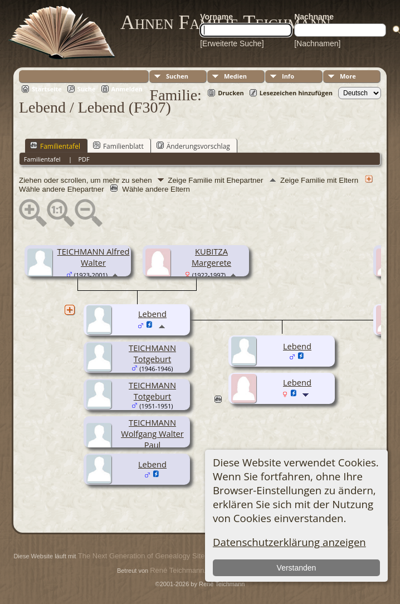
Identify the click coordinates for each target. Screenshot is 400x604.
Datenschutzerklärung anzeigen (289, 542)
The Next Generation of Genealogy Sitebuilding (154, 556)
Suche (86, 89)
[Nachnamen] (317, 43)
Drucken (231, 93)
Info (288, 76)
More (348, 76)
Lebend (152, 464)
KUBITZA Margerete (211, 257)
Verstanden (296, 567)
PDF (83, 159)
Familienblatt (118, 146)
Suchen (177, 76)
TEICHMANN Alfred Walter (93, 257)
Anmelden (127, 89)
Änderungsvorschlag (193, 146)
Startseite (47, 89)
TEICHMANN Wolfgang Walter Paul (152, 433)
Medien (235, 76)
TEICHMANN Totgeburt (152, 353)
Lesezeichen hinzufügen (296, 93)
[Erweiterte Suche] (232, 43)
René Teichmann (177, 570)
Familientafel (55, 146)
